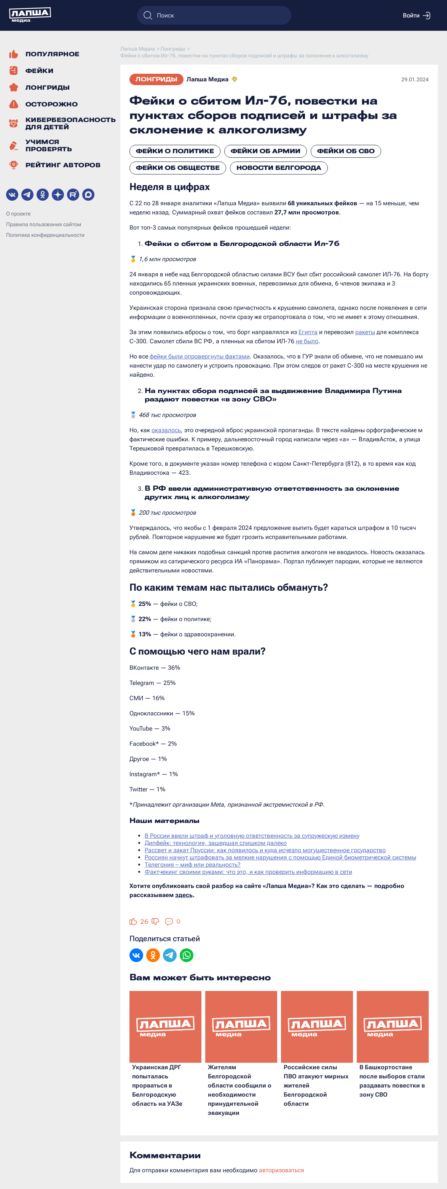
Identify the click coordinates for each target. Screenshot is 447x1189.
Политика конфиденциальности (45, 235)
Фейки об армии (265, 151)
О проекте (18, 214)
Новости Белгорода (278, 167)
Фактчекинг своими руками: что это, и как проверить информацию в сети (248, 871)
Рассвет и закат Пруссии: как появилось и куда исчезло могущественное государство (265, 850)
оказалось (166, 430)
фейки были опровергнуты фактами (200, 356)
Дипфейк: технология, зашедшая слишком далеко (216, 843)
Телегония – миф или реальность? (193, 864)
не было (307, 341)
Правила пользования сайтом (43, 224)
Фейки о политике (175, 151)
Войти (416, 15)
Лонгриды (156, 79)
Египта (308, 332)
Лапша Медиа (207, 79)
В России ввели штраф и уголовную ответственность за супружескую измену (252, 835)
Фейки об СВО (346, 151)
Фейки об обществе (178, 167)
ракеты (365, 332)
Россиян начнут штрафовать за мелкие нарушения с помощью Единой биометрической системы (280, 857)
